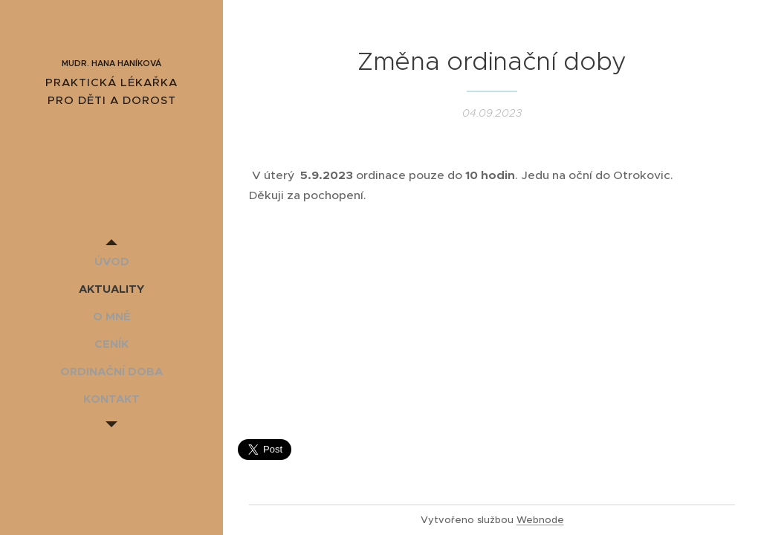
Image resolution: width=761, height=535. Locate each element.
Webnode (540, 519)
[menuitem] (111, 261)
